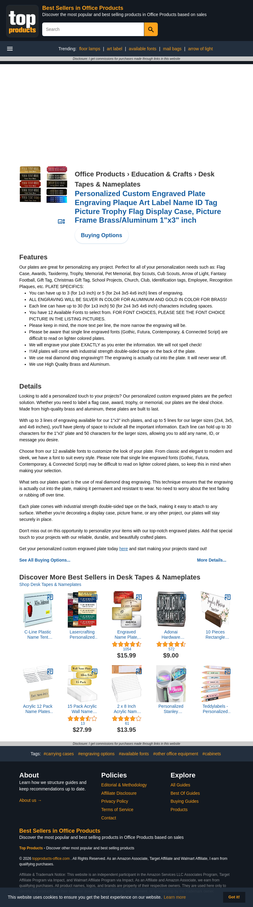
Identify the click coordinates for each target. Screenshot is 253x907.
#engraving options (96, 753)
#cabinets (211, 753)
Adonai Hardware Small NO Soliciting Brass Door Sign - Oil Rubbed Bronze (171, 634)
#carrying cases (59, 753)
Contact (108, 817)
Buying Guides (185, 801)
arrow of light (200, 48)
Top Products (31, 848)
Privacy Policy (114, 801)
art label (114, 48)
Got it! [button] (234, 897)
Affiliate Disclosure (119, 793)
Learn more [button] (175, 897)
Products (179, 809)
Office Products (100, 174)
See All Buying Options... (45, 560)
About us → (30, 800)
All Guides (180, 784)
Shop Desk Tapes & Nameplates (50, 584)
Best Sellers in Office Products (82, 8)
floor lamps (89, 48)
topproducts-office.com (51, 858)
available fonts (143, 48)
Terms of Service (117, 809)
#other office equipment (175, 753)
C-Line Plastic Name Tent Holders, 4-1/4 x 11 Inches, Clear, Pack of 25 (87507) (37, 634)
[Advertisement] (126, 107)
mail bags (172, 48)
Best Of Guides (185, 793)
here (123, 548)
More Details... (211, 560)
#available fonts (134, 753)
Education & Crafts (161, 174)
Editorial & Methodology (124, 784)
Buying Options (101, 235)
